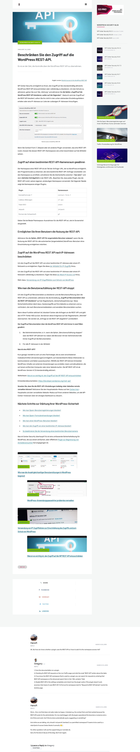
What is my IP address (93, 741)
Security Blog (24, 475)
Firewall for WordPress (76, 741)
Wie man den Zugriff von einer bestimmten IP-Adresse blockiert (47, 434)
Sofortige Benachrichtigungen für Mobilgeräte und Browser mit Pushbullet (110, 166)
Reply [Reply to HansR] (44, 576)
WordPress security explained (65, 509)
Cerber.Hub (74, 398)
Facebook (36, 549)
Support (118, 741)
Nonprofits (127, 741)
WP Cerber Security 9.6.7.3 (113, 65)
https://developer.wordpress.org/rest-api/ (54, 390)
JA (94, 746)
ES (80, 746)
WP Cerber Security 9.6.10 (105, 35)
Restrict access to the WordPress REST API (74, 89)
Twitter (68, 549)
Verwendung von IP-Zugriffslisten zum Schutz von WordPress (50, 289)
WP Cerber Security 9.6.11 (105, 31)
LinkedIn (84, 549)
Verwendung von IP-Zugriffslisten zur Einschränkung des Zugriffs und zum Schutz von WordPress (32, 518)
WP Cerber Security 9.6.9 (104, 38)
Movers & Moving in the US (24, 744)
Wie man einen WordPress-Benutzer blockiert (40, 429)
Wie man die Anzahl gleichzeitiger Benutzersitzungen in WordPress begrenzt (31, 484)
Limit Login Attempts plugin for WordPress (41, 746)
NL (87, 746)
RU (85, 746)
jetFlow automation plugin (70, 746)
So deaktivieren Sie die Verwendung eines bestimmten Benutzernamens (50, 440)
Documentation (37, 741)
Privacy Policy (107, 741)
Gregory (47, 593)
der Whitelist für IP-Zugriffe (60, 275)
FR (82, 746)
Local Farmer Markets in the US (44, 744)
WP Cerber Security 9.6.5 (112, 92)
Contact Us (25, 741)
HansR (45, 573)
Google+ (52, 549)
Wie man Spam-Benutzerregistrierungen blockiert (42, 419)
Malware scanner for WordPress (55, 741)
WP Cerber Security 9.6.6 (112, 83)
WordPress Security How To (30, 51)
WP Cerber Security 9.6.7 (112, 74)
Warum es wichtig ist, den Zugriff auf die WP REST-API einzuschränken (54, 384)
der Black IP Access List (66, 283)
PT (92, 746)
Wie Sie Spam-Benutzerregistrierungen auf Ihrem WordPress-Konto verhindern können (111, 123)
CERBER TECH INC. (12, 741)
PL (89, 746)
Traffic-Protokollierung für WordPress (109, 144)
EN (78, 746)
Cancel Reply (36, 675)
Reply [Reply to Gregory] (44, 596)
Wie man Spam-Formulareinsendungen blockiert (41, 424)
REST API (22, 533)
